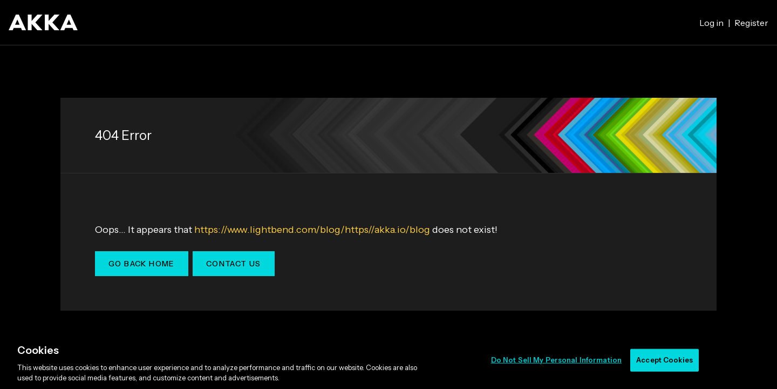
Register (751, 22)
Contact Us (233, 264)
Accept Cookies (664, 360)
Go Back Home (141, 264)
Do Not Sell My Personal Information (556, 360)
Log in (711, 22)
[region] (388, 361)
